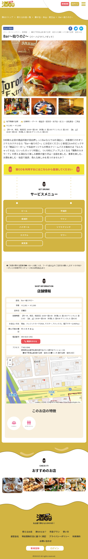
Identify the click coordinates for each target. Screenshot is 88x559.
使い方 (66, 531)
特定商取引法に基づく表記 (34, 536)
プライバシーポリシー (59, 536)
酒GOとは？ (41, 531)
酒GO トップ (7, 17)
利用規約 (76, 536)
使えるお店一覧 (24, 17)
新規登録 (65, 3)
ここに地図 (43, 380)
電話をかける (31, 341)
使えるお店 (27, 531)
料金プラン (55, 531)
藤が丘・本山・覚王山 (45, 17)
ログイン (75, 3)
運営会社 (15, 536)
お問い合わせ (46, 540)
